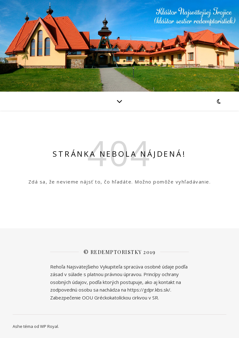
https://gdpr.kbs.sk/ (148, 290)
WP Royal (49, 326)
